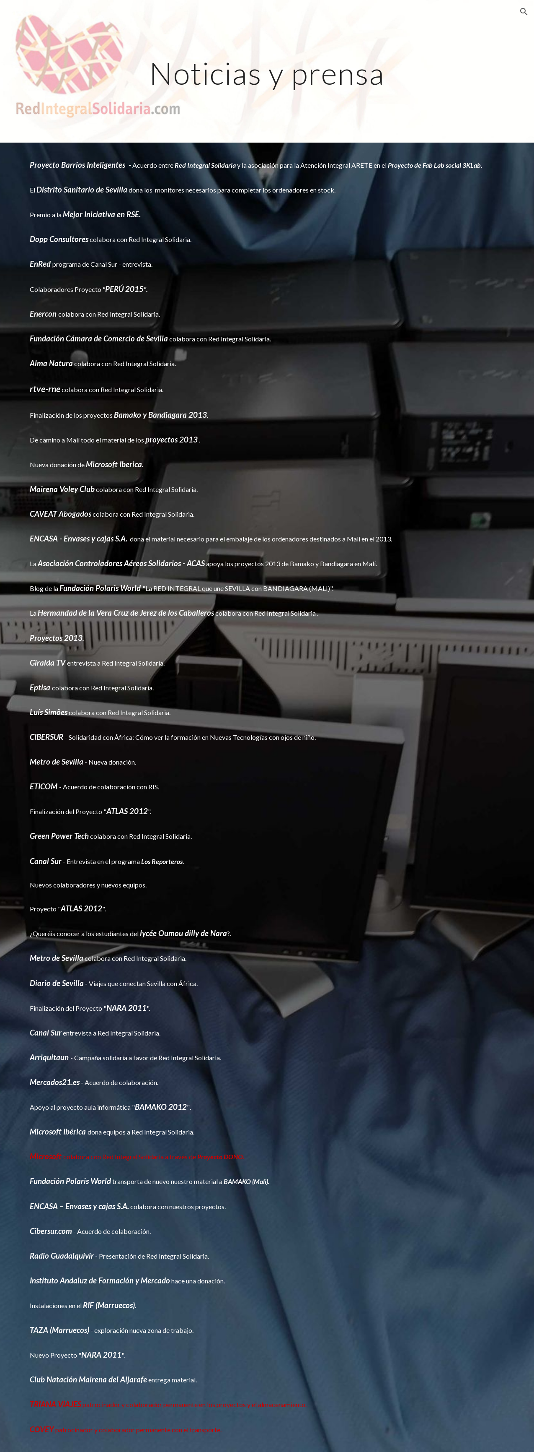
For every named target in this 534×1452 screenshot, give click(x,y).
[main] (267, 71)
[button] (524, 12)
